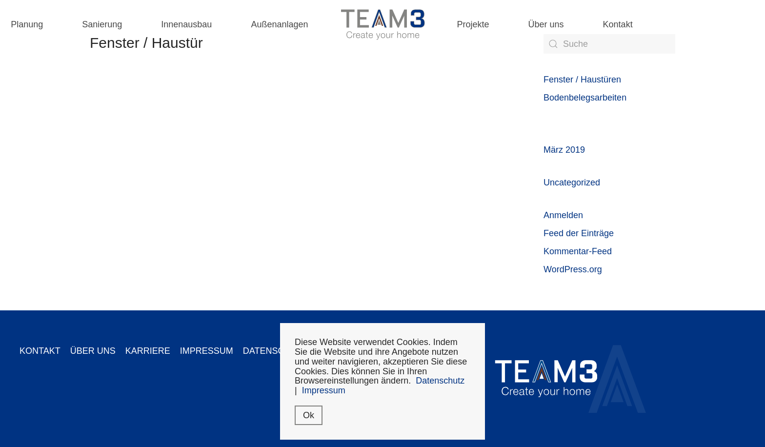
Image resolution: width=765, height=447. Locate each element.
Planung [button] (27, 24)
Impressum (323, 390)
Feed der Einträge (579, 233)
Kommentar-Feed (578, 251)
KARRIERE (147, 351)
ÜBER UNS (93, 351)
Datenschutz (440, 381)
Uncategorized (572, 182)
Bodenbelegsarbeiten (585, 97)
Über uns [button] (546, 24)
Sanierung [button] (102, 24)
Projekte (473, 24)
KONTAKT (40, 351)
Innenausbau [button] (186, 24)
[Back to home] (382, 24)
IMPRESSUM (206, 351)
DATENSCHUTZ (275, 351)
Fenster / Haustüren (582, 79)
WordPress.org (573, 269)
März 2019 (564, 150)
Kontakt (618, 24)
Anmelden (563, 215)
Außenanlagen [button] (279, 24)
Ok (308, 415)
